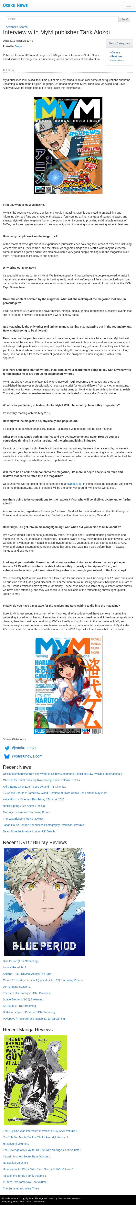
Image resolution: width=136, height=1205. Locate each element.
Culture (115, 52)
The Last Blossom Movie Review (23, 818)
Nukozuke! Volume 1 (15, 1162)
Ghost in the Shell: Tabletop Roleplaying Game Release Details (41, 780)
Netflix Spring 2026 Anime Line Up (24, 805)
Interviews (117, 60)
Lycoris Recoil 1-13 (14, 967)
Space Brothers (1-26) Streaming (23, 999)
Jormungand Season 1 (17, 986)
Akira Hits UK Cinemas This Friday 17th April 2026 (33, 799)
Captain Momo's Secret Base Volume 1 (27, 1156)
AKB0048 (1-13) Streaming (19, 1006)
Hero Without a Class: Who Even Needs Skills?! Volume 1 (38, 1169)
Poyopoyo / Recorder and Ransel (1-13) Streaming (34, 1018)
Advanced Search (17, 26)
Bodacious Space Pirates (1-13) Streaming (29, 1012)
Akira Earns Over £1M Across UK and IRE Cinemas (34, 786)
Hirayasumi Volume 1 (16, 1143)
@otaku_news (24, 748)
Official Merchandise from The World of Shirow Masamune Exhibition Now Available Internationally (62, 773)
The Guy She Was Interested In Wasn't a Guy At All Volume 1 (40, 1130)
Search (124, 19)
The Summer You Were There (21, 1188)
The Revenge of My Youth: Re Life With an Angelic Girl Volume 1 (42, 1150)
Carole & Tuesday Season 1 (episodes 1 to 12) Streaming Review (43, 980)
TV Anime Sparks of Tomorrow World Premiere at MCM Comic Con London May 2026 (55, 792)
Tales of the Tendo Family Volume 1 (24, 1175)
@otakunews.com (27, 756)
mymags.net (74, 483)
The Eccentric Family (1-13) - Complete (27, 993)
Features (116, 56)
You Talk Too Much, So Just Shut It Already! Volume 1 (35, 1137)
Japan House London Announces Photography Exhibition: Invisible (43, 825)
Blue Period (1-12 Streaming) (20, 961)
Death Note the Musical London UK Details (29, 831)
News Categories (119, 43)
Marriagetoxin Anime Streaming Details (26, 812)
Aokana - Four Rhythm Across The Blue (27, 973)
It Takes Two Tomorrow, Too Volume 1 (26, 1182)
